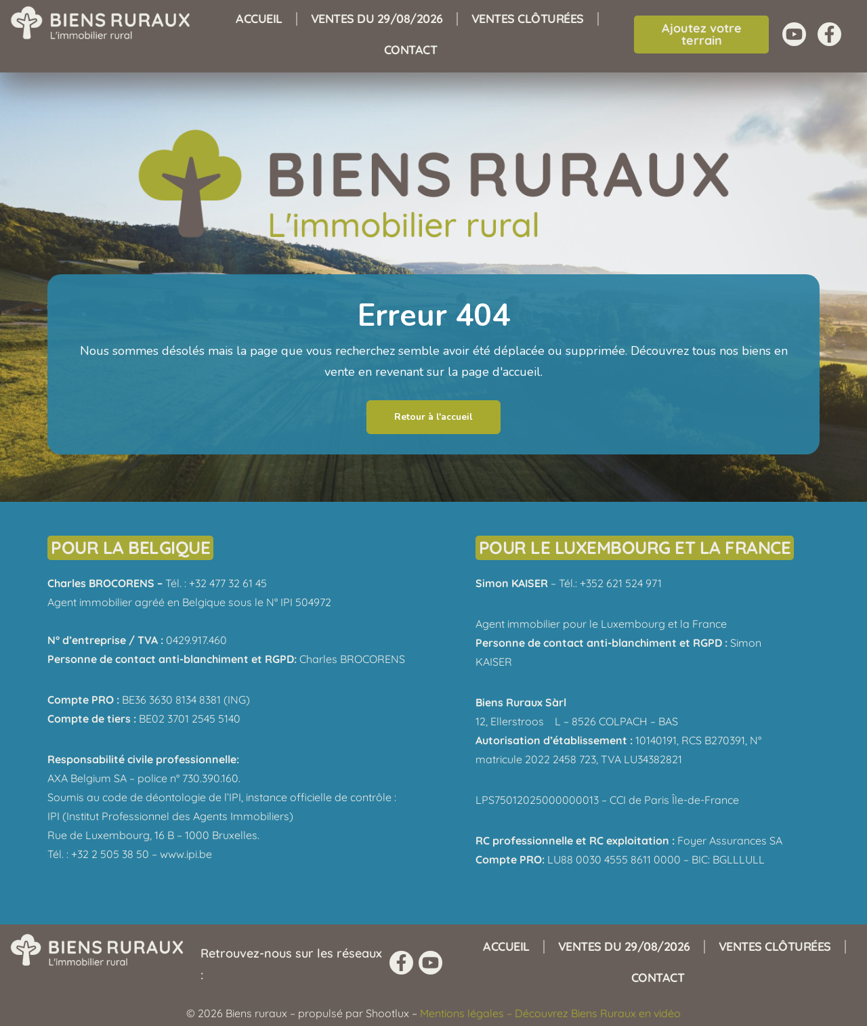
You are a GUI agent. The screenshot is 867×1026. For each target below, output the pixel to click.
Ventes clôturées (527, 18)
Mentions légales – (467, 1013)
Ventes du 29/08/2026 (377, 18)
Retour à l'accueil (433, 416)
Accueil (259, 18)
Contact (411, 50)
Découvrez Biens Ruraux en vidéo (598, 1013)
